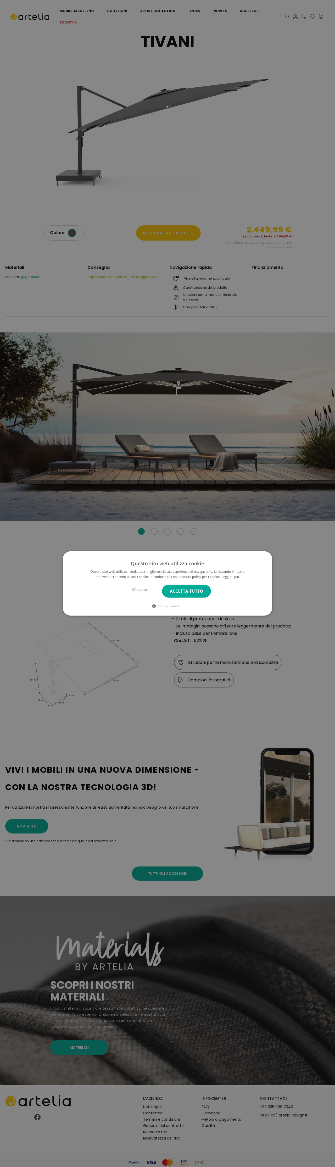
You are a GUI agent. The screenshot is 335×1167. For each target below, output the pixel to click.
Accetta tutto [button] (186, 591)
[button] (167, 606)
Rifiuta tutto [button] (141, 589)
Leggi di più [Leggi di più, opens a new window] (230, 577)
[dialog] (167, 583)
